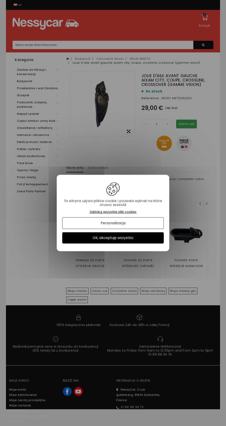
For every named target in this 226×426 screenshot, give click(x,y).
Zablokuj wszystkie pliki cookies (113, 212)
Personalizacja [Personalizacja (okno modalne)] (113, 223)
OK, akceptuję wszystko (113, 237)
